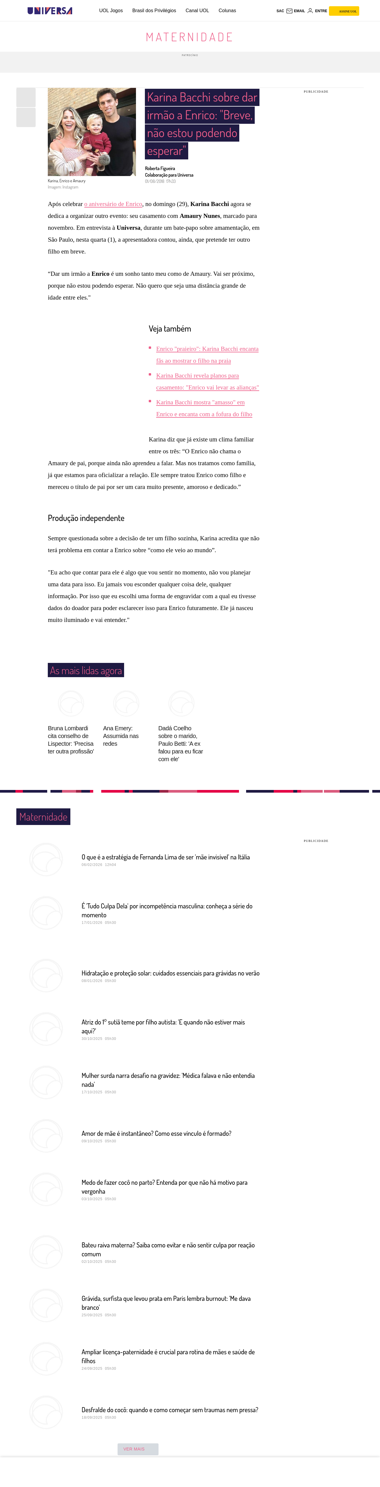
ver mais (138, 1428)
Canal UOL (197, 10)
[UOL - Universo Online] (77, 10)
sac (280, 11)
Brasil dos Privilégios (154, 10)
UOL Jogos (111, 10)
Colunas (227, 10)
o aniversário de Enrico (113, 182)
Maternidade (190, 36)
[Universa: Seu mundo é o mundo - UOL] (50, 10)
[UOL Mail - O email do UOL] (295, 11)
